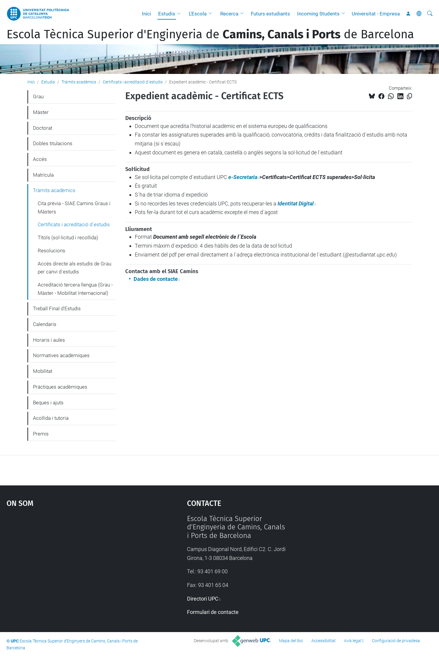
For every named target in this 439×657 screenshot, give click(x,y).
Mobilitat (42, 371)
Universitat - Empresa (376, 14)
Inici (146, 14)
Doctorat (42, 128)
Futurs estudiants (270, 14)
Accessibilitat (323, 640)
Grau (38, 96)
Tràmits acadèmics (78, 82)
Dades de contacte (156, 279)
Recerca (229, 14)
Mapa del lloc (291, 640)
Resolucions (51, 251)
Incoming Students (318, 14)
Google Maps (75, 559)
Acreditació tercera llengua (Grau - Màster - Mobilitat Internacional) (75, 289)
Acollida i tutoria (51, 418)
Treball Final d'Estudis (57, 308)
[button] (180, 13)
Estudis (166, 14)
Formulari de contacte (213, 612)
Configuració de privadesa (396, 640)
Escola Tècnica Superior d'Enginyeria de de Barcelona (210, 34)
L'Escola (198, 14)
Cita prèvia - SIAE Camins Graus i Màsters (74, 207)
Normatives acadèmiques (61, 355)
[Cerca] (429, 13)
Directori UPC (202, 599)
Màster (41, 112)
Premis (41, 434)
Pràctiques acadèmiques (60, 387)
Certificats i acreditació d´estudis (133, 82)
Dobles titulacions (52, 143)
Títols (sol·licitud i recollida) (68, 237)
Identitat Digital (296, 203)
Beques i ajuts (48, 403)
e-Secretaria (242, 177)
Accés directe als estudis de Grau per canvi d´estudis (74, 268)
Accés (40, 159)
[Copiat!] (409, 96)
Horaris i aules (49, 340)
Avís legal (352, 640)
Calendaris (44, 324)
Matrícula (43, 175)
